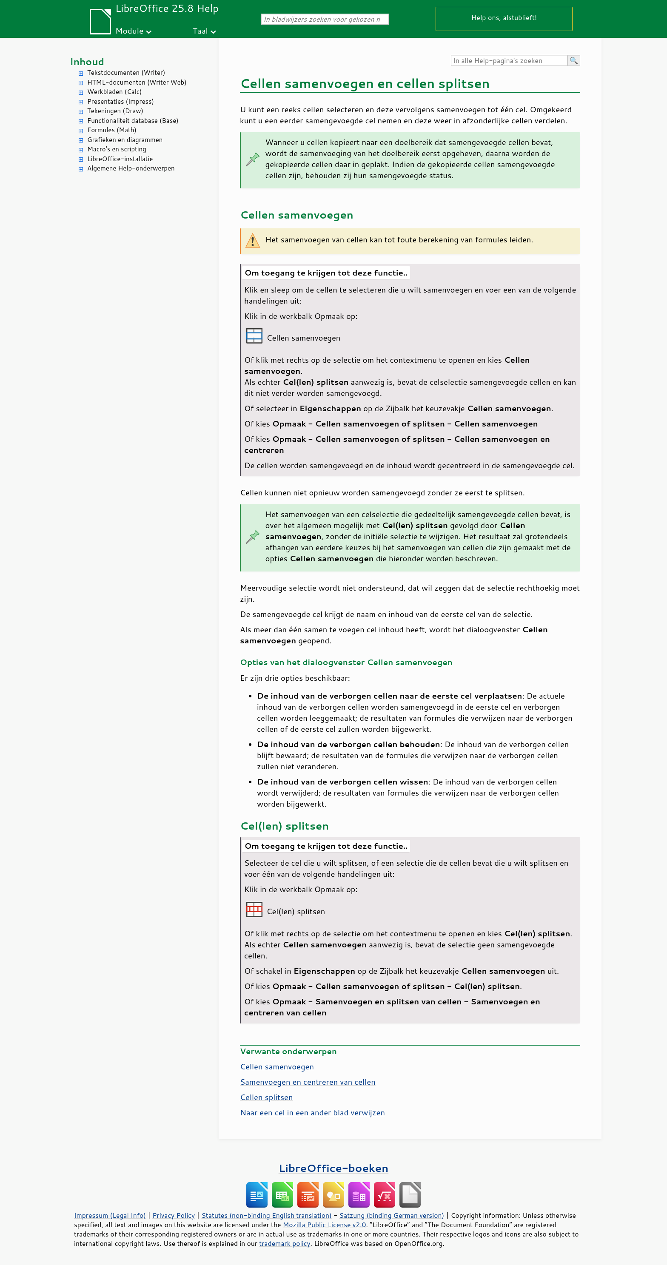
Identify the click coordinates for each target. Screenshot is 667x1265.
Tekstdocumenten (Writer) (126, 72)
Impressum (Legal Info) (110, 1215)
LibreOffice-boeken (333, 1167)
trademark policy (284, 1243)
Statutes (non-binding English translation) (266, 1215)
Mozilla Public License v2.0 (324, 1224)
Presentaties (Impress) (120, 101)
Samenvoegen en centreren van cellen (308, 1081)
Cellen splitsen (266, 1097)
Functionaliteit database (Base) (133, 120)
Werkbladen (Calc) (114, 91)
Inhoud (87, 61)
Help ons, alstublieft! (504, 17)
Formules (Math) (112, 129)
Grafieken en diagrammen (124, 139)
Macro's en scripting (116, 149)
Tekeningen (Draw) (115, 110)
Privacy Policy (173, 1215)
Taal (200, 30)
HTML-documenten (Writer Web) (137, 82)
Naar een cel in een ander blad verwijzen (312, 1112)
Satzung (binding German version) (392, 1215)
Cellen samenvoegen (277, 1066)
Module (129, 30)
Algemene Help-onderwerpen (131, 168)
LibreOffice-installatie (120, 158)
